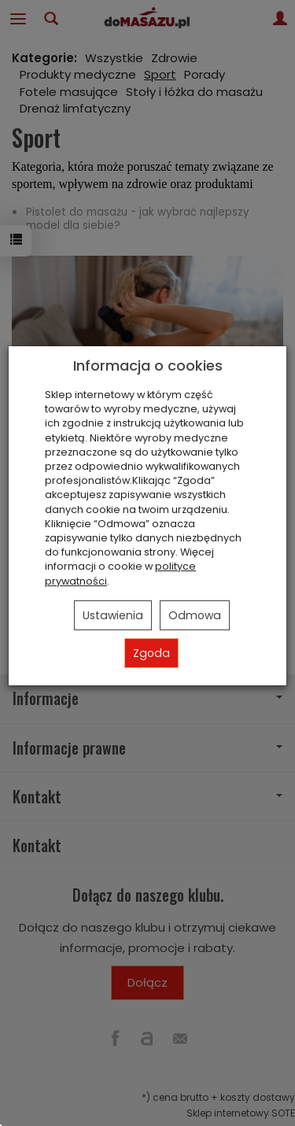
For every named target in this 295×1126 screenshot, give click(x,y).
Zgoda (151, 653)
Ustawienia (113, 615)
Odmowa (194, 615)
